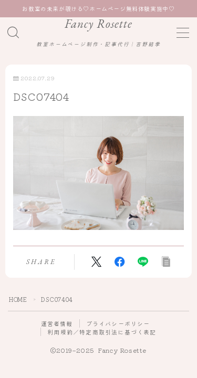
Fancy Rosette (98, 23)
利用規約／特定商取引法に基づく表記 (101, 332)
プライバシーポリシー (118, 323)
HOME (18, 299)
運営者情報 (57, 323)
